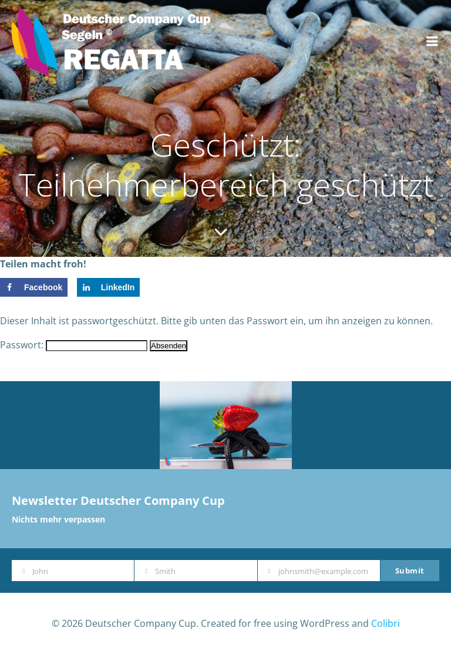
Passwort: (73, 344)
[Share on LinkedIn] (108, 287)
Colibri (385, 623)
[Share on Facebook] (34, 287)
